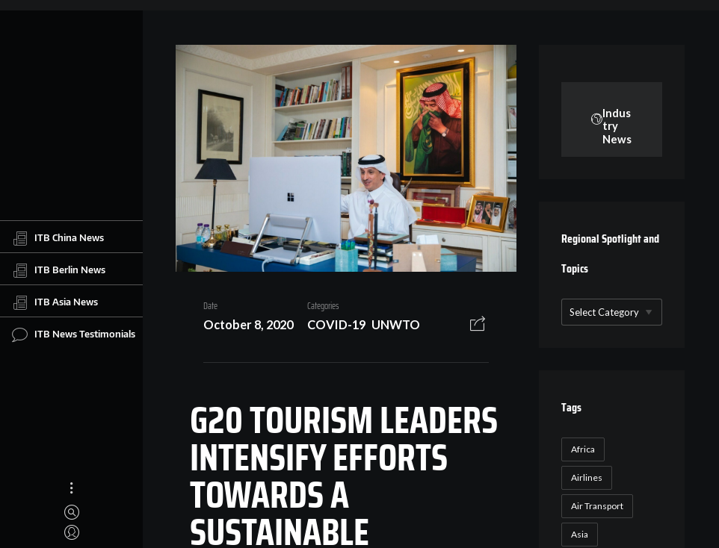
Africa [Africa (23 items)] (583, 449)
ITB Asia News (55, 302)
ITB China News (58, 238)
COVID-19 (336, 324)
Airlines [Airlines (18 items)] (586, 477)
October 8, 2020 (248, 324)
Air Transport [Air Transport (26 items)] (597, 505)
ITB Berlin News (58, 270)
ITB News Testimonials (73, 334)
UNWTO (395, 324)
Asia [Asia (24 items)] (579, 534)
